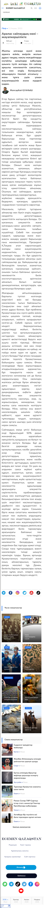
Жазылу (21, 867)
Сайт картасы (29, 857)
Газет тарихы (25, 845)
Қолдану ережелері (12, 857)
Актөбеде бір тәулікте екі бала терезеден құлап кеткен (27, 816)
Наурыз (37, 900)
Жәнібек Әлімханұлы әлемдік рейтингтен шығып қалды (27, 760)
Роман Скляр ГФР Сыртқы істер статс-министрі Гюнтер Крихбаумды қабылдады (27, 803)
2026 (5, 900)
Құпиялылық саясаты (20, 851)
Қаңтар (16, 900)
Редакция (13, 845)
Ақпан (26, 900)
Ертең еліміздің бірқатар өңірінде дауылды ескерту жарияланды (26, 775)
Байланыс (22, 876)
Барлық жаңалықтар (21, 827)
